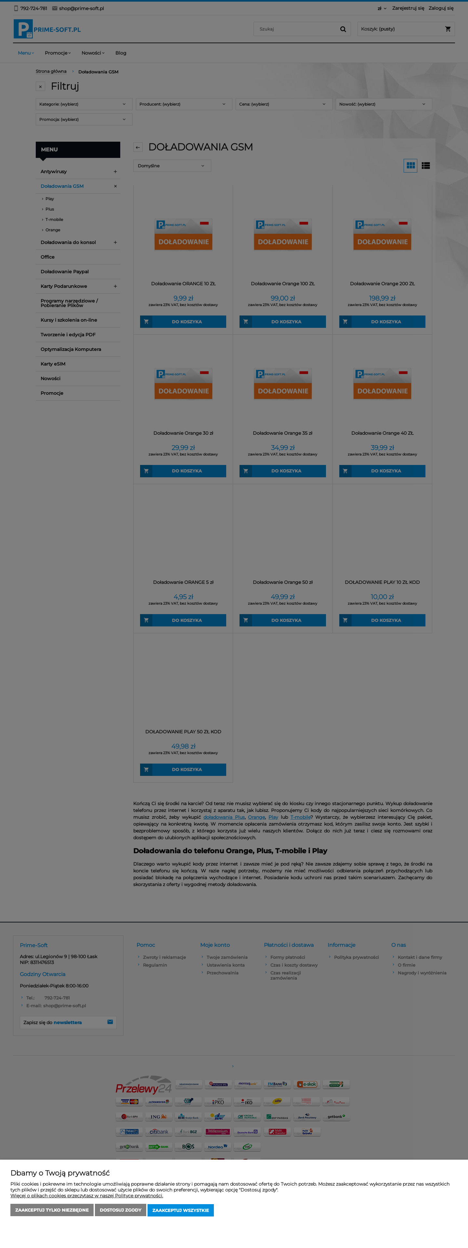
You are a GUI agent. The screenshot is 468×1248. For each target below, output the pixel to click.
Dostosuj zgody (120, 1210)
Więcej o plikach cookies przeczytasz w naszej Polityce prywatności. (86, 1196)
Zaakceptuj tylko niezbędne (52, 1210)
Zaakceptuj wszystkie (180, 1210)
